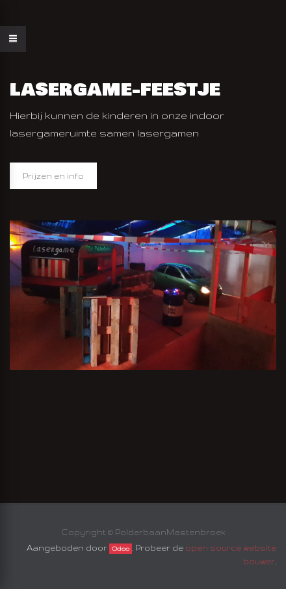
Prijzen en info (53, 176)
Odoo (120, 548)
